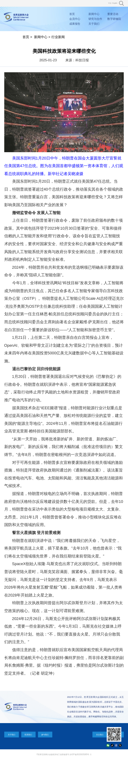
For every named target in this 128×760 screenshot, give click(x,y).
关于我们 (93, 23)
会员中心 (74, 18)
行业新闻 (58, 37)
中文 (109, 3)
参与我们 (45, 734)
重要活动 (112, 14)
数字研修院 (114, 18)
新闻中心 (93, 14)
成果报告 (74, 23)
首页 (72, 14)
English (114, 3)
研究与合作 (95, 18)
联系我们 (28, 734)
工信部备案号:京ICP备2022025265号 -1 (74, 754)
